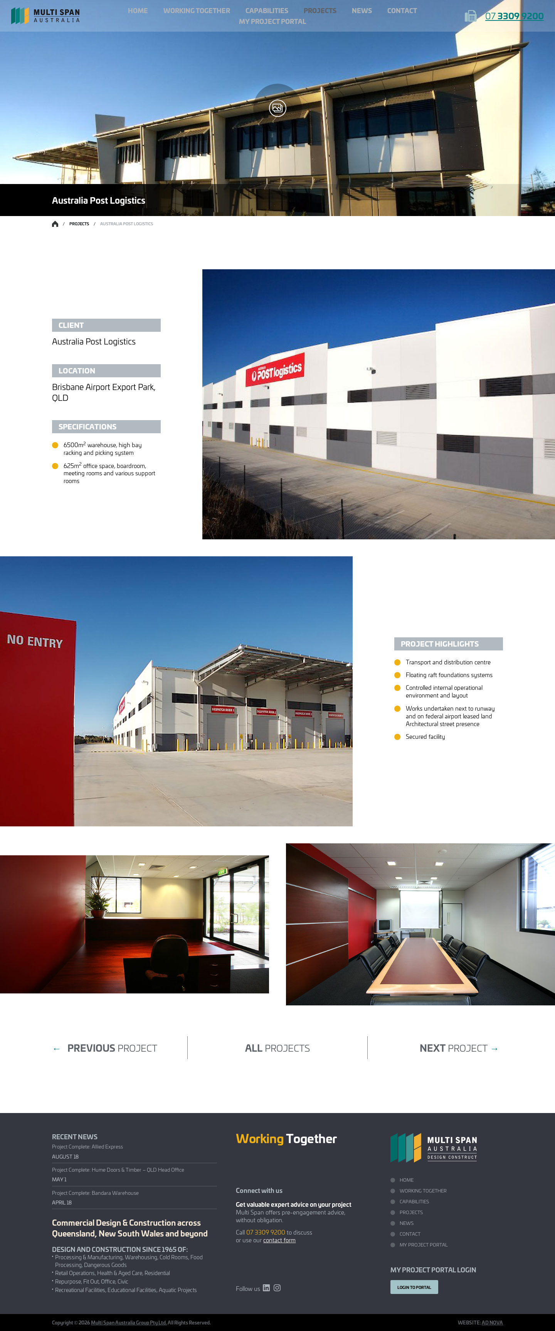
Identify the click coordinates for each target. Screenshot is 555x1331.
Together (286, 1137)
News (362, 10)
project (104, 1047)
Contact (402, 10)
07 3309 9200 (265, 1232)
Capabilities (267, 10)
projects (277, 1047)
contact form (279, 1239)
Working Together (196, 10)
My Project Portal (272, 21)
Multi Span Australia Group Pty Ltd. (129, 1322)
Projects (320, 10)
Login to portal (414, 1287)
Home (138, 10)
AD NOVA (492, 1322)
